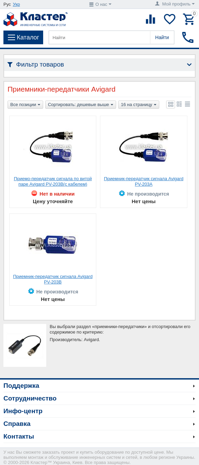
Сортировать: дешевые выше (80, 105)
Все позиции (25, 105)
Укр (16, 4)
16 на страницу (139, 105)
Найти (162, 37)
